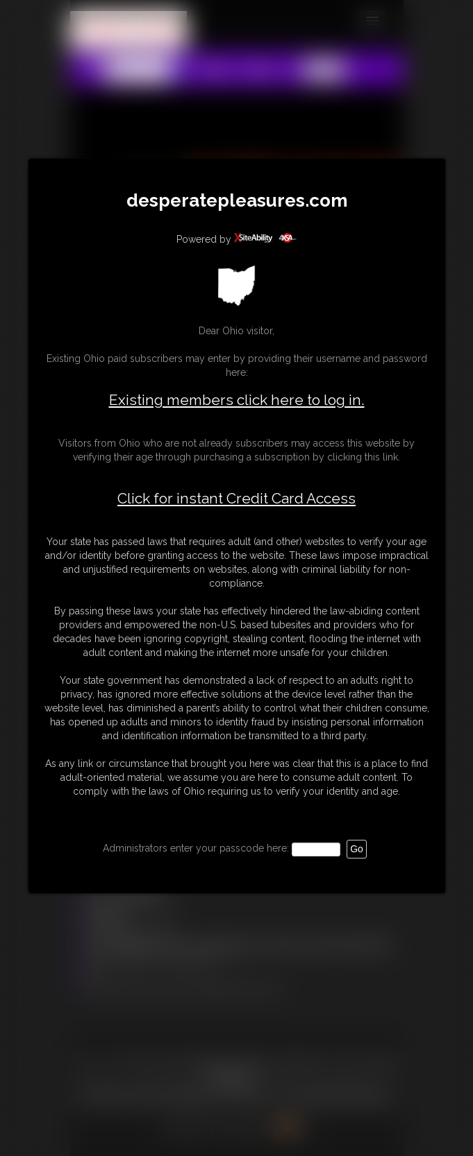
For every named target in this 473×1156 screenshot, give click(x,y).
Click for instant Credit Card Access (236, 499)
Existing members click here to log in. (237, 399)
